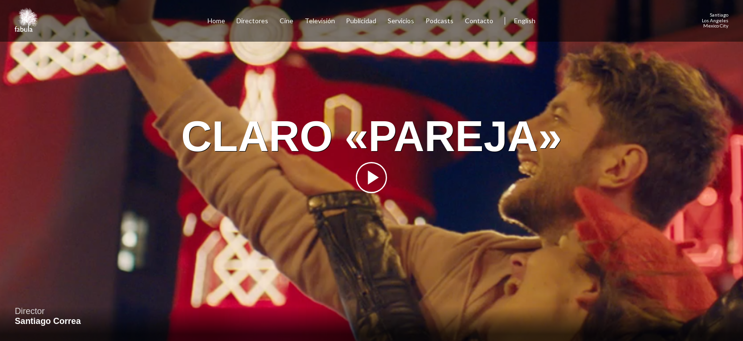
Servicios (401, 21)
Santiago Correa (48, 321)
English (524, 21)
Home (216, 21)
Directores (252, 21)
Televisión (320, 21)
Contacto (479, 21)
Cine (286, 21)
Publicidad (361, 21)
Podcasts (439, 21)
